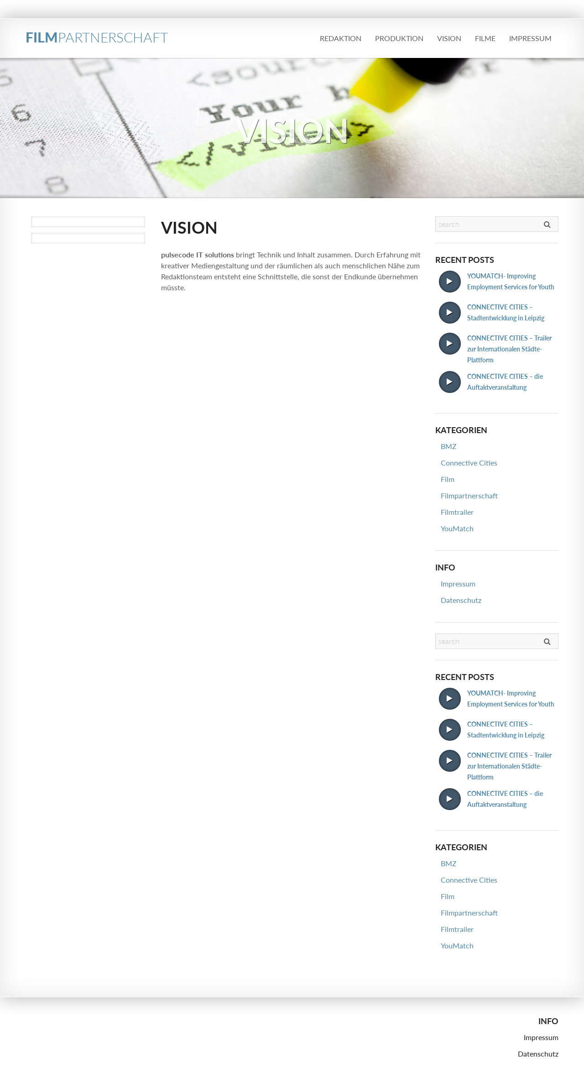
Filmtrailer (457, 511)
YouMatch (457, 528)
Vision (449, 38)
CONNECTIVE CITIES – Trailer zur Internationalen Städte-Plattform (509, 349)
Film (447, 479)
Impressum (530, 38)
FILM (97, 37)
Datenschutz (461, 600)
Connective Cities (469, 462)
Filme (485, 38)
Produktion (399, 38)
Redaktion (340, 38)
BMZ (449, 446)
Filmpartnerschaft (469, 495)
